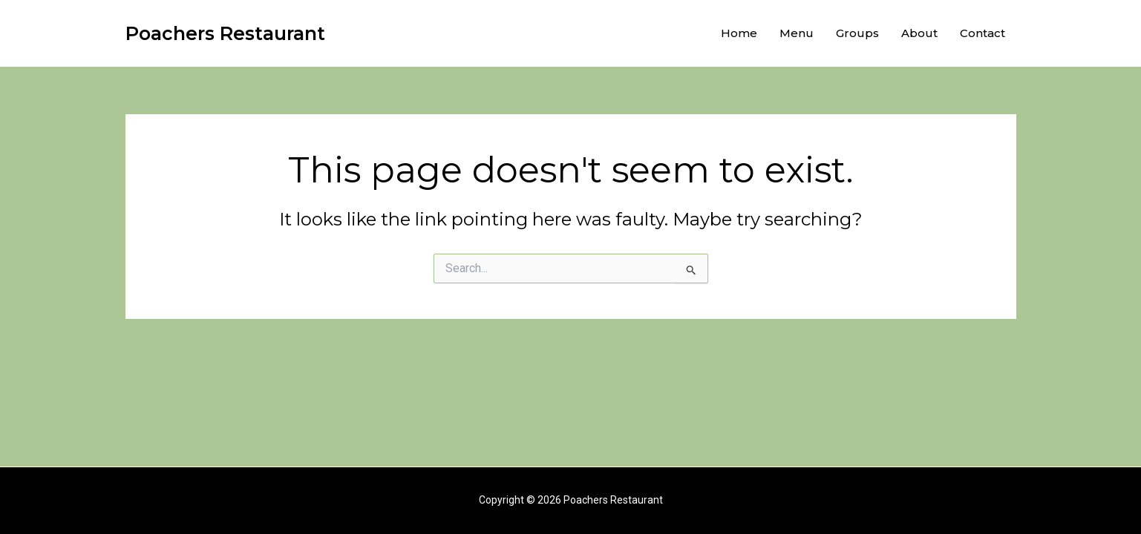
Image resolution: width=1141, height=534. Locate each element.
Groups (857, 33)
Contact (982, 33)
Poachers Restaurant (225, 33)
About (919, 33)
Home (739, 33)
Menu (796, 33)
